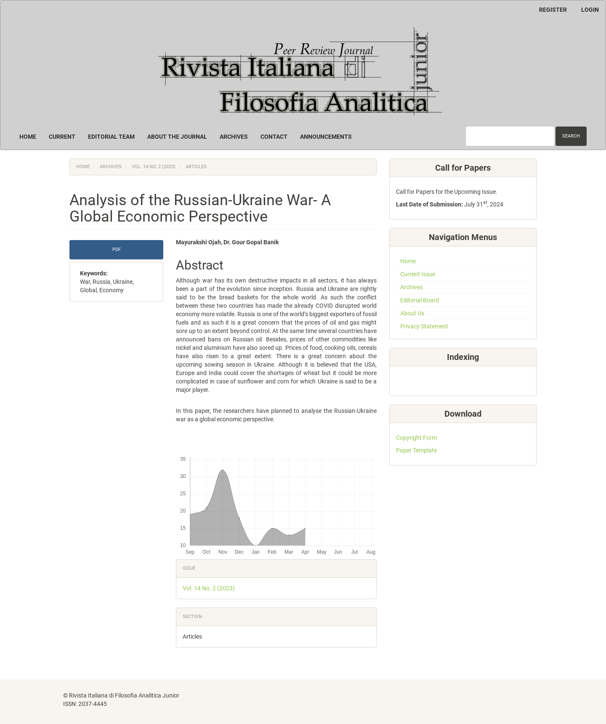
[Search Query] (510, 136)
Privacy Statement (424, 326)
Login (590, 9)
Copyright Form (416, 437)
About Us (412, 313)
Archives (234, 136)
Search (571, 136)
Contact (273, 136)
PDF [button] (116, 249)
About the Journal (177, 136)
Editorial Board (419, 300)
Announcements (326, 136)
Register (553, 9)
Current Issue (417, 274)
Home (27, 136)
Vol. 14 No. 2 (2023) (153, 166)
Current (62, 136)
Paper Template (416, 450)
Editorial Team (111, 136)
